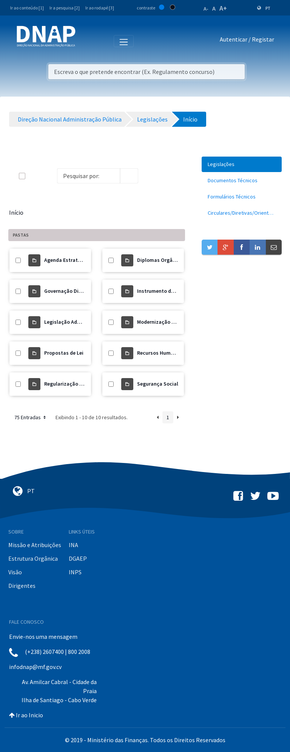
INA (73, 545)
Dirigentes (21, 585)
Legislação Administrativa (75, 321)
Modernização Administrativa (172, 321)
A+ (223, 8)
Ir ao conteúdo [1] (27, 8)
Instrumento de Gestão (164, 291)
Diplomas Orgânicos (161, 260)
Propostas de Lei (63, 352)
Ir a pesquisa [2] (64, 8)
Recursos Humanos (159, 352)
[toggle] (34, 176)
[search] (129, 175)
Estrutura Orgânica (33, 558)
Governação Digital (67, 291)
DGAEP (78, 558)
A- (206, 8)
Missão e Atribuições (34, 545)
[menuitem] (242, 164)
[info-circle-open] (150, 176)
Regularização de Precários (76, 383)
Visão (15, 572)
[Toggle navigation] (86, 40)
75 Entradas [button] (30, 417)
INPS (75, 572)
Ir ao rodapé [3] (99, 8)
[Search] (88, 175)
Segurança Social (157, 383)
